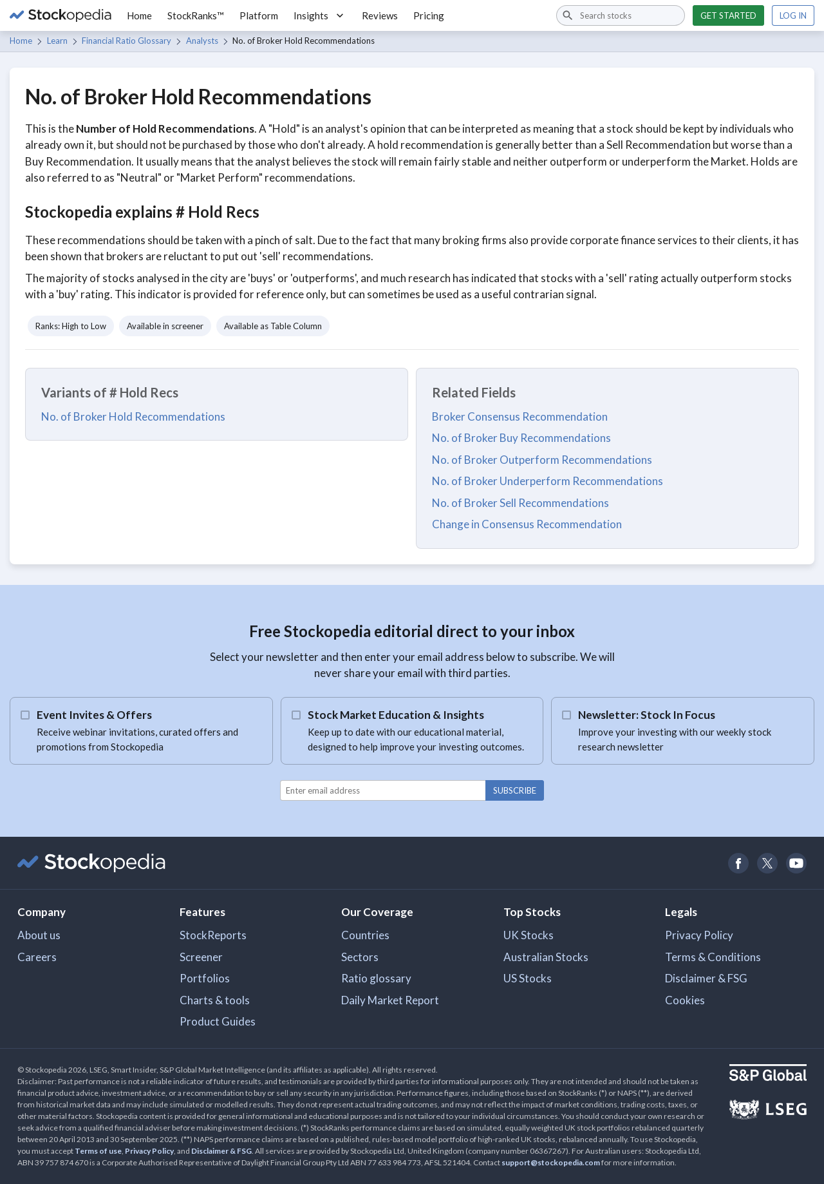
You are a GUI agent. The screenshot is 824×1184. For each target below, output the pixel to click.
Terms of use (98, 1151)
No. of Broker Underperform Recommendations (547, 481)
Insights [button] (320, 15)
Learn (57, 40)
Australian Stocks (545, 957)
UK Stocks (528, 935)
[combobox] (620, 15)
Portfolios (205, 978)
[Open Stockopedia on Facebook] (738, 863)
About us (39, 935)
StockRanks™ (195, 15)
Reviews (380, 15)
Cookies (685, 1000)
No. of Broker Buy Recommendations (521, 437)
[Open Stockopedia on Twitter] (767, 863)
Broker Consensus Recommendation (520, 416)
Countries (365, 935)
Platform (258, 15)
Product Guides (218, 1021)
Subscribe (514, 790)
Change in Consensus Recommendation (527, 524)
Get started (728, 15)
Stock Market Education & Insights (396, 714)
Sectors (360, 957)
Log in (793, 15)
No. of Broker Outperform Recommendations (542, 459)
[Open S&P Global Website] (768, 1074)
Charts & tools (215, 1000)
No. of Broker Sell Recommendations (520, 503)
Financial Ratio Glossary (126, 40)
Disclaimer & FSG (706, 978)
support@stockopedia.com (550, 1162)
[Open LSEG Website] (768, 1111)
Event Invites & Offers (94, 714)
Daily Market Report (390, 1000)
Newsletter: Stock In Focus (646, 714)
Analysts (202, 40)
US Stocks (527, 978)
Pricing (428, 15)
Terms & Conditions (713, 957)
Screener (201, 957)
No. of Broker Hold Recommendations (133, 416)
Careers (37, 957)
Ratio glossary (376, 978)
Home (139, 15)
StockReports (213, 935)
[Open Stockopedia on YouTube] (796, 863)
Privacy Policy (699, 935)
